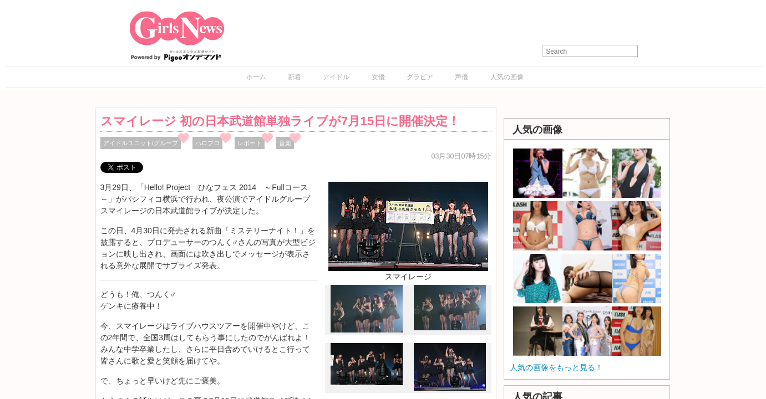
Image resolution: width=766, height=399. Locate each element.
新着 (294, 77)
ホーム (256, 77)
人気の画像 (507, 77)
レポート (249, 143)
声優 (461, 77)
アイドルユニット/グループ (140, 143)
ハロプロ (207, 143)
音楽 (285, 143)
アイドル (336, 77)
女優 (378, 77)
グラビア (420, 77)
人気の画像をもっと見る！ (556, 367)
